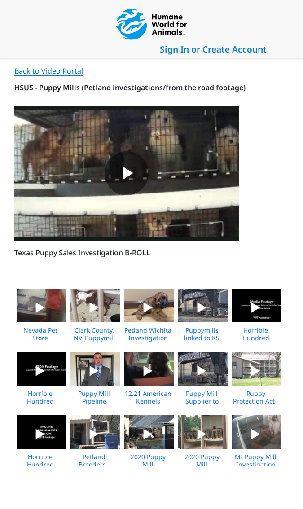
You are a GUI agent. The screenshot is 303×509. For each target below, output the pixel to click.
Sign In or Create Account (213, 49)
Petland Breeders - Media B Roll (94, 464)
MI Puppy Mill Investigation (256, 460)
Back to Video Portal (48, 71)
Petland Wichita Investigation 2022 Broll (147, 338)
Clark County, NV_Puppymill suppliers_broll (94, 338)
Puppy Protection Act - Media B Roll (256, 401)
